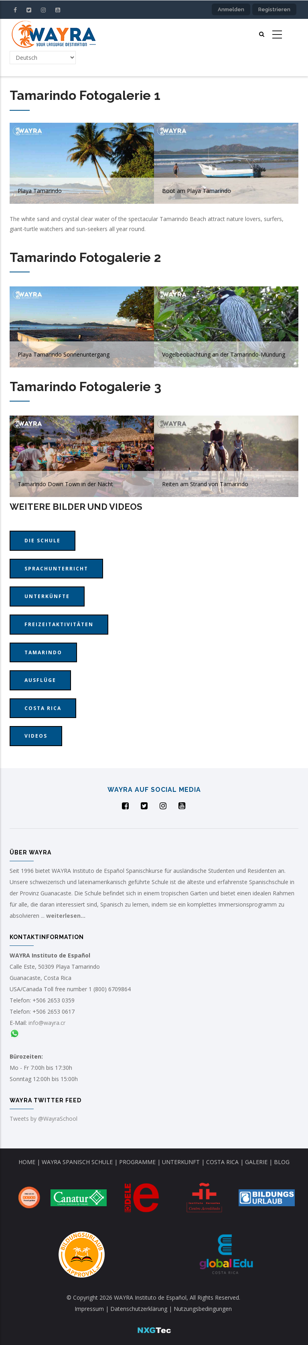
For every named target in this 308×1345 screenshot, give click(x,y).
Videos (35, 735)
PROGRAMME (137, 1162)
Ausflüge (40, 680)
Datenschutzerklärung (139, 1309)
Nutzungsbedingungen (203, 1309)
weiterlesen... (65, 915)
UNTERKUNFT (181, 1162)
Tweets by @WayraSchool (43, 1118)
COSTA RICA (222, 1162)
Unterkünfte (47, 596)
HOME (26, 1162)
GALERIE (256, 1162)
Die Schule (42, 540)
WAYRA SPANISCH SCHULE (77, 1162)
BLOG (282, 1162)
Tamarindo (43, 652)
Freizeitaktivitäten (58, 624)
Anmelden (231, 9)
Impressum (90, 1309)
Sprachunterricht (56, 568)
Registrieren (274, 9)
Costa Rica (42, 708)
